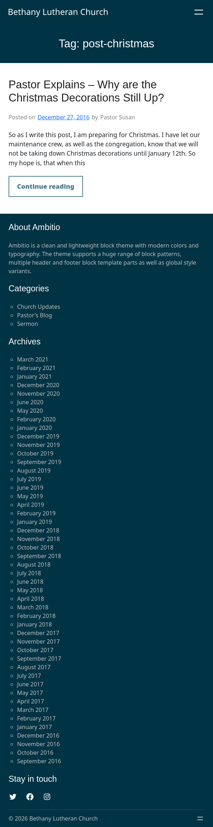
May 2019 (30, 496)
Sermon (27, 324)
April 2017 (30, 701)
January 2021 (34, 376)
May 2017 (30, 693)
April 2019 (30, 505)
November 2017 (38, 641)
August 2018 (34, 564)
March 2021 (32, 359)
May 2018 (30, 590)
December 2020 (38, 385)
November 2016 (38, 744)
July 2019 (29, 479)
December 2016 (38, 735)
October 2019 (35, 453)
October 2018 (35, 547)
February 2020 (36, 419)
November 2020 (38, 393)
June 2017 (30, 684)
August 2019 (34, 470)
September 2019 (39, 462)
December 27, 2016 (63, 117)
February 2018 (36, 616)
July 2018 (29, 573)
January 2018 (34, 624)
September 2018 (39, 556)
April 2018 (30, 599)
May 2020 (30, 411)
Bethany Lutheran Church (58, 11)
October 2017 (35, 650)
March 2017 (32, 710)
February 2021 (36, 368)
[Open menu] (198, 12)
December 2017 (38, 633)
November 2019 (38, 445)
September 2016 (39, 761)
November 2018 (38, 539)
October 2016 (35, 752)
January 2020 (34, 428)
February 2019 (36, 513)
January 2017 (34, 727)
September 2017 (39, 658)
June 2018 (30, 582)
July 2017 (29, 676)
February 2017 (36, 718)
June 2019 (30, 487)
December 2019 (38, 436)
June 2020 (30, 402)
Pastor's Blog (34, 315)
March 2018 (32, 607)
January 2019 (34, 522)
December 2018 (38, 530)
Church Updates (38, 307)
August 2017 (34, 667)
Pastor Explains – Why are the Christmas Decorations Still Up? (86, 91)
